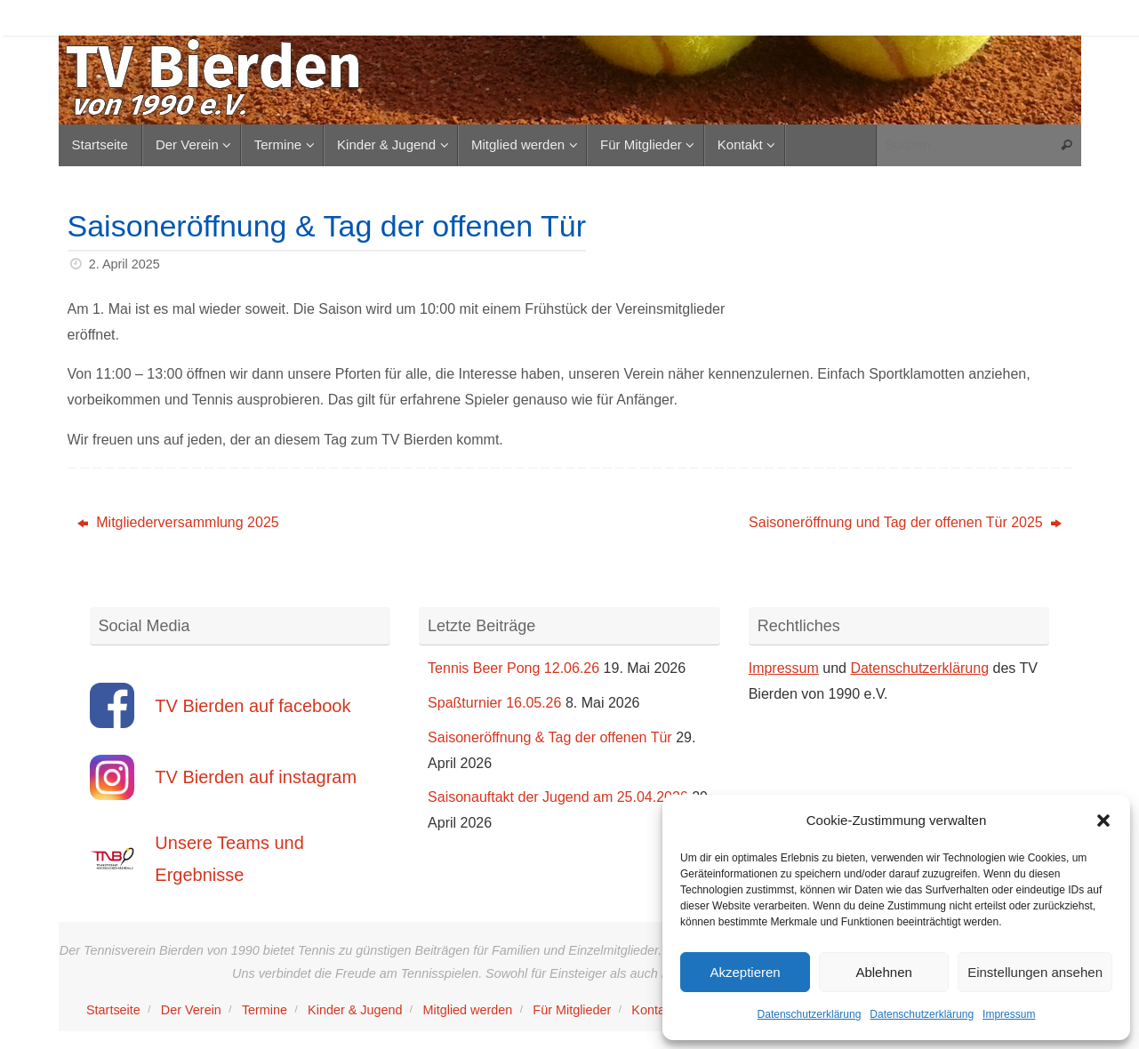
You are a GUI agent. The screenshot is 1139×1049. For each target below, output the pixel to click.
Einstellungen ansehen (1035, 972)
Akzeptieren (745, 972)
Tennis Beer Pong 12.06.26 (513, 668)
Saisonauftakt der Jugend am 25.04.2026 (558, 797)
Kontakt (653, 1010)
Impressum (1009, 1014)
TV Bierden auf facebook (252, 706)
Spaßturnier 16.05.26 (494, 702)
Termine (264, 1010)
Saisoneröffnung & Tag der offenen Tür (550, 737)
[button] (1103, 820)
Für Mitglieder (572, 1010)
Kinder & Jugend (355, 1010)
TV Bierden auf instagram (256, 777)
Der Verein (191, 1010)
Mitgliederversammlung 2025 (178, 522)
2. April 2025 (124, 264)
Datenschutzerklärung (810, 1014)
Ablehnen (883, 972)
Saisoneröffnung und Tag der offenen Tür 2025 (905, 522)
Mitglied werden (468, 1010)
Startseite (113, 1010)
